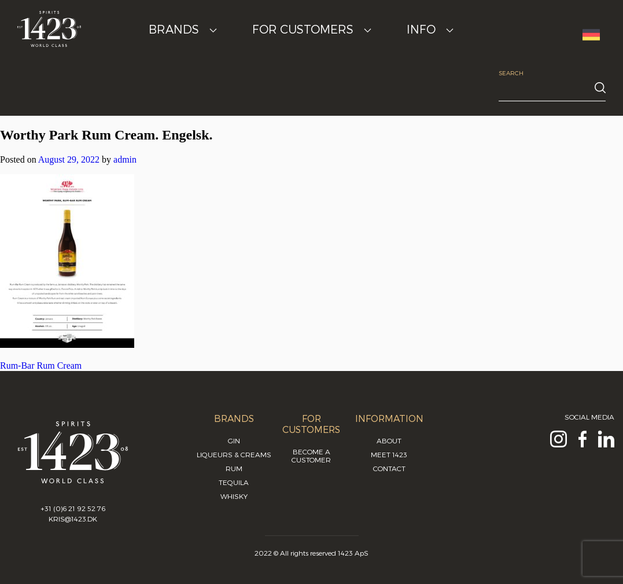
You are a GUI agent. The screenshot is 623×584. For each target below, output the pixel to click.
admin (125, 159)
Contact (389, 468)
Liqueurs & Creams (234, 454)
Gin (234, 440)
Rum (234, 468)
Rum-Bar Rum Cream (41, 365)
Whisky (234, 496)
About (389, 440)
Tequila (234, 482)
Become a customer (311, 455)
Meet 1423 (389, 454)
